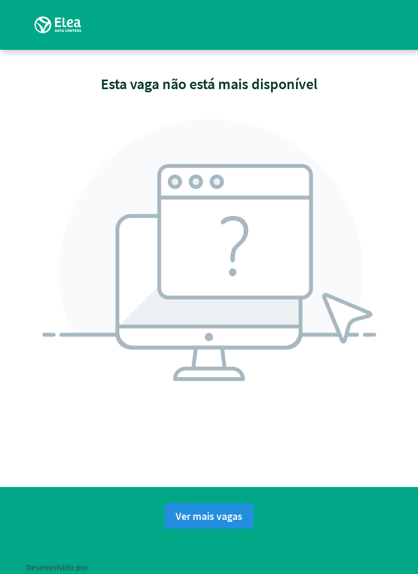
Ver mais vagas (209, 516)
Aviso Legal (272, 565)
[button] (384, 25)
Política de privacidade (207, 565)
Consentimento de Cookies (343, 565)
